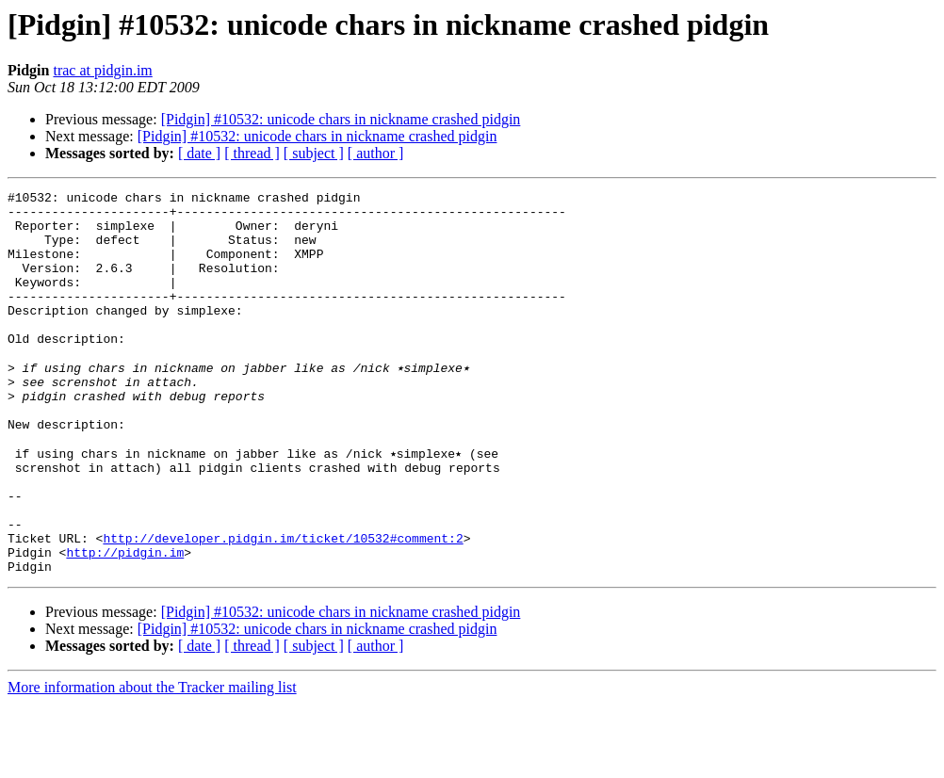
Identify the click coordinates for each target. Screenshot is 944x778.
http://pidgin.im (125, 623)
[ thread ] (252, 153)
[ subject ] (314, 153)
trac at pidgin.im (102, 70)
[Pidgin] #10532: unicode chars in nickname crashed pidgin (341, 119)
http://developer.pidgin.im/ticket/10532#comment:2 (283, 606)
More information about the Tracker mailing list (152, 762)
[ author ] (376, 153)
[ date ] (199, 153)
